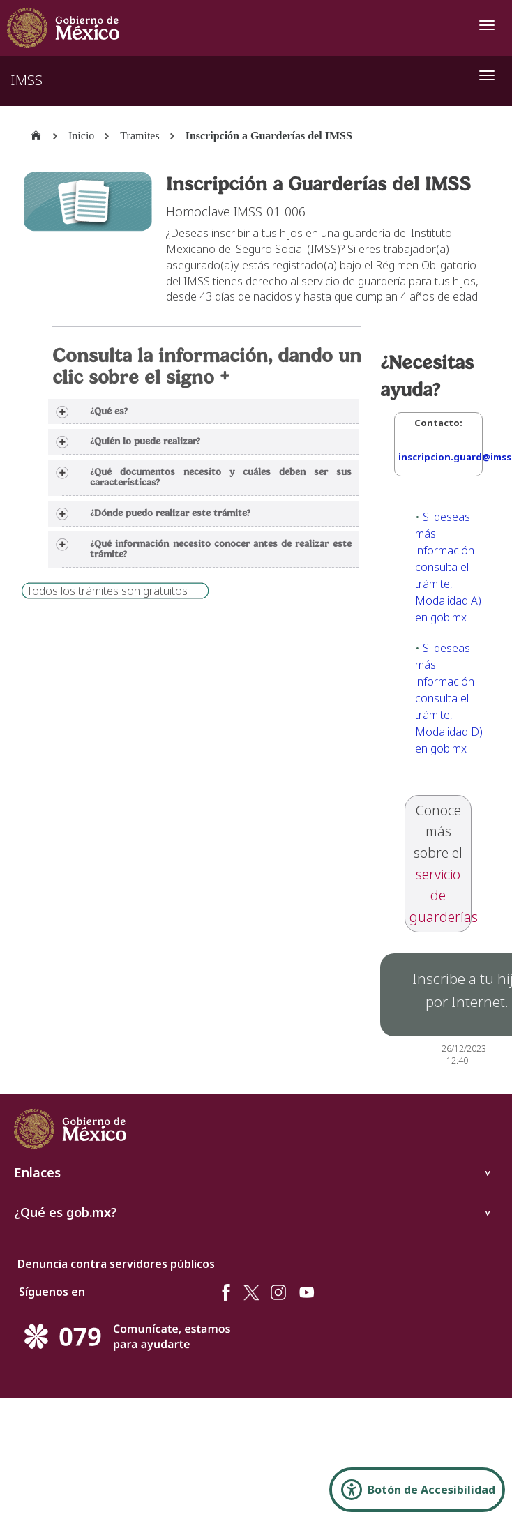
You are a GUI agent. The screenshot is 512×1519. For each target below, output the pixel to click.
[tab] (203, 411)
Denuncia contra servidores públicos (116, 1263)
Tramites (139, 136)
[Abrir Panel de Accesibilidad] (417, 1489)
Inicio (81, 136)
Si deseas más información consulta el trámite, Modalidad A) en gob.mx (448, 567)
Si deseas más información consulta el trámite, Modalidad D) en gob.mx (449, 698)
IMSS (26, 79)
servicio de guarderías (443, 895)
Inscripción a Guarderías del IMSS (269, 136)
